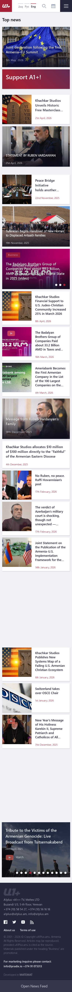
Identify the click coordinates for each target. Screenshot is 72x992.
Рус (27, 6)
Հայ (20, 6)
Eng (33, 6)
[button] (55, 285)
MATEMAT (26, 975)
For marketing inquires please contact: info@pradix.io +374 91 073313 (27, 963)
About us (9, 930)
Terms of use (28, 930)
